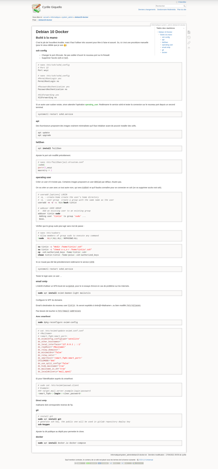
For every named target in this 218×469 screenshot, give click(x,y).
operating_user (91, 104)
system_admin (67, 17)
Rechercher (185, 6)
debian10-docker (81, 17)
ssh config (166, 37)
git (163, 50)
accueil (46, 17)
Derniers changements (146, 10)
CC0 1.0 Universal (146, 460)
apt (163, 40)
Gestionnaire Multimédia (166, 10)
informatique (55, 17)
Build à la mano (166, 35)
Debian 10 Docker (165, 32)
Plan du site (181, 10)
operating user (167, 45)
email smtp (166, 47)
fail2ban (165, 42)
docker (164, 52)
